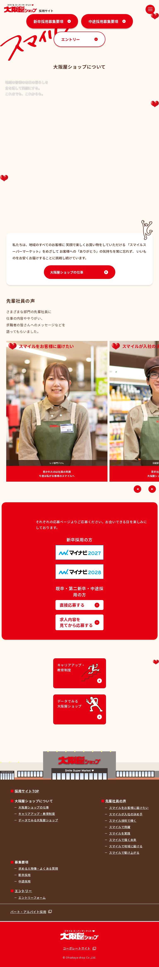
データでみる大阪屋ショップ (38, 820)
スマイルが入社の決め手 (126, 814)
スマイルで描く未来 (122, 840)
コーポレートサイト (76, 948)
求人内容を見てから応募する (76, 622)
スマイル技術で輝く (122, 820)
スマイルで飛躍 (119, 827)
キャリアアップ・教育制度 (36, 814)
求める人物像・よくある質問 (38, 868)
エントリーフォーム (32, 898)
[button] (137, 489)
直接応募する (72, 605)
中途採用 (24, 881)
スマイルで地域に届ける (126, 846)
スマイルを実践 (119, 833)
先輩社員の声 (115, 800)
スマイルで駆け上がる (124, 852)
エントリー (70, 39)
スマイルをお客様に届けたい (129, 808)
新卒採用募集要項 (48, 21)
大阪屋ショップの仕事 (66, 272)
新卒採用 (24, 875)
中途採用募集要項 (103, 21)
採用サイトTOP (27, 790)
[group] (56, 411)
